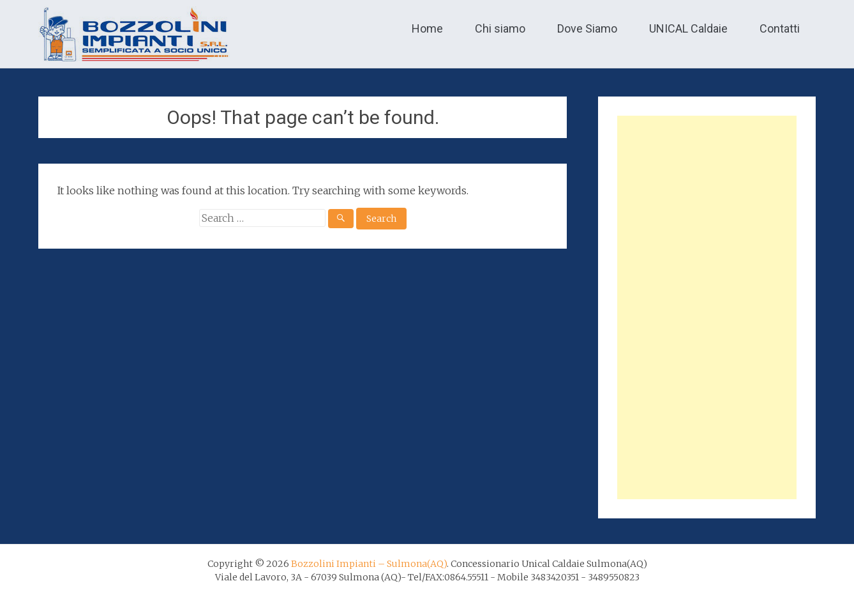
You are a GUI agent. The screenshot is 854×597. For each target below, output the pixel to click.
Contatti (780, 28)
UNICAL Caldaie (688, 28)
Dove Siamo (587, 28)
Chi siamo (500, 28)
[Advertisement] (707, 307)
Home (427, 28)
